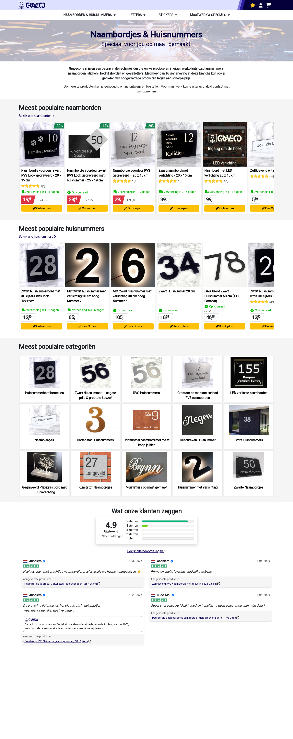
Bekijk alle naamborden (36, 116)
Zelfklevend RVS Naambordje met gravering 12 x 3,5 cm (184, 583)
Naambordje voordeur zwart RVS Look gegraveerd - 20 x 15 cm (41, 175)
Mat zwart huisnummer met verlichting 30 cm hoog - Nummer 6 (132, 296)
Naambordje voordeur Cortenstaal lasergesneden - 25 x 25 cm (60, 583)
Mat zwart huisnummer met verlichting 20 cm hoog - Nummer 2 (86, 296)
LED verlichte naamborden (248, 393)
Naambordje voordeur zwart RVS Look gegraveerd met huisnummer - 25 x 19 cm (86, 175)
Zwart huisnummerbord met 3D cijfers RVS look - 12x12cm (40, 296)
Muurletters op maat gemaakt (146, 487)
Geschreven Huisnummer (197, 440)
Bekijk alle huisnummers (37, 236)
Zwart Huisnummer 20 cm (177, 291)
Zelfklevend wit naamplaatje (270, 170)
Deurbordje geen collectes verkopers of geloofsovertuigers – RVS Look (194, 617)
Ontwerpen (42, 208)
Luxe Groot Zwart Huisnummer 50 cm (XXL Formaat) (221, 296)
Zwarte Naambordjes (248, 487)
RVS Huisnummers (146, 393)
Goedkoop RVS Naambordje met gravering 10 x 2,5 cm (56, 641)
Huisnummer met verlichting (198, 487)
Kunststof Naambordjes (95, 487)
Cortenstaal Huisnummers (95, 440)
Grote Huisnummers (249, 440)
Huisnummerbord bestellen (44, 393)
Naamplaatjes (44, 440)
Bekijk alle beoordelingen (146, 551)
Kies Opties (270, 208)
